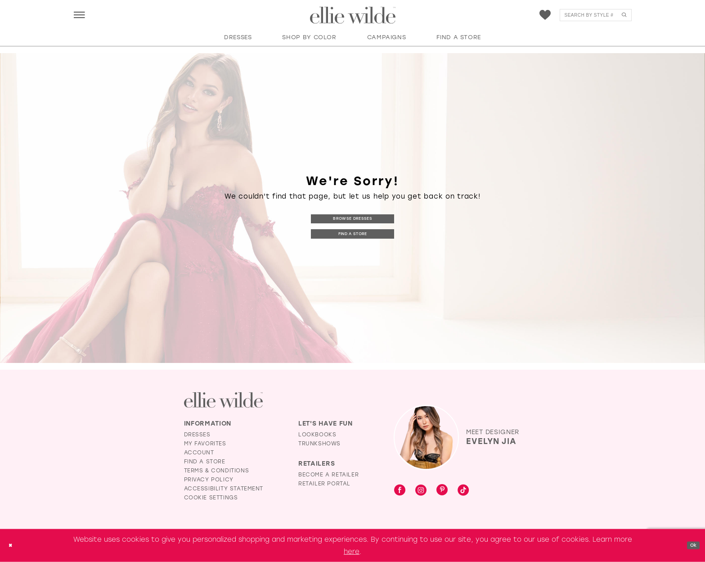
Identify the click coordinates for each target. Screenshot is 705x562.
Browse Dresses (353, 217)
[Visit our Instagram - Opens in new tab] (421, 490)
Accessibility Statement (224, 488)
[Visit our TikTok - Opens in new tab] (463, 490)
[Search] (596, 15)
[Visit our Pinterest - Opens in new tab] (442, 491)
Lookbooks (317, 434)
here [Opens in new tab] (351, 551)
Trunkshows (319, 443)
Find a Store (352, 234)
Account (199, 452)
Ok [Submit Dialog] (690, 545)
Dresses (197, 434)
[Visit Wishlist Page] (545, 15)
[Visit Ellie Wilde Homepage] (223, 400)
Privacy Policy (209, 479)
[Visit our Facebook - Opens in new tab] (400, 490)
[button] (79, 14)
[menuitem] (79, 15)
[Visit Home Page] (352, 15)
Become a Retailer (328, 474)
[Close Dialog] (13, 545)
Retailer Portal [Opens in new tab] (324, 483)
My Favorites (205, 443)
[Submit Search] (624, 15)
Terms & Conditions (216, 470)
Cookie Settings (211, 497)
